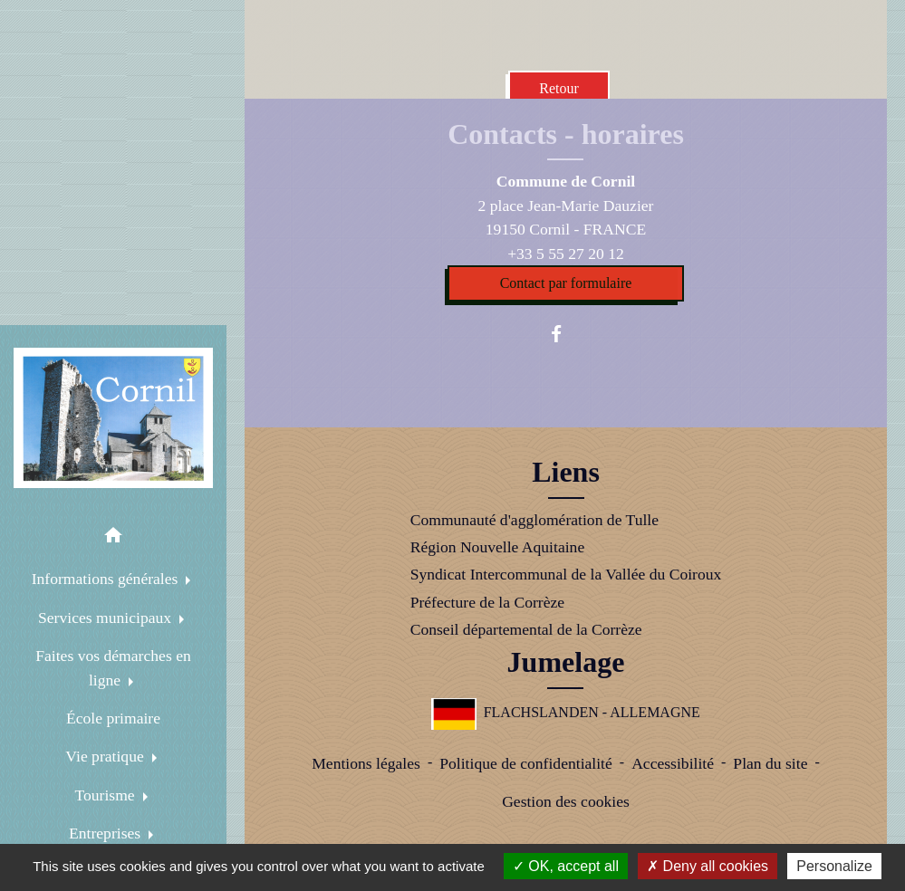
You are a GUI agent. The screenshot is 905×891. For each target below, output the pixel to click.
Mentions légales (366, 763)
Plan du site (770, 763)
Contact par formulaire (566, 283)
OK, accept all (566, 866)
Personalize (834, 866)
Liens (566, 471)
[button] (113, 538)
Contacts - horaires (566, 134)
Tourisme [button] (106, 795)
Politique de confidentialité (525, 763)
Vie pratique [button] (106, 756)
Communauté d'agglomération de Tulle (534, 520)
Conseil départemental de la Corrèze (526, 629)
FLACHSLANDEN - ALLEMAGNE (565, 712)
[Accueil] (113, 418)
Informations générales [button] (107, 579)
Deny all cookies (707, 866)
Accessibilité (672, 763)
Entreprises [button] (107, 833)
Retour (559, 88)
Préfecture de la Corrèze (487, 602)
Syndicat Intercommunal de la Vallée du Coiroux (566, 574)
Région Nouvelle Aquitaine (497, 547)
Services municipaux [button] (106, 617)
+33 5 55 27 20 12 (565, 253)
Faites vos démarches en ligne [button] (113, 667)
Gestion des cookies (566, 801)
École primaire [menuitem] (113, 718)
